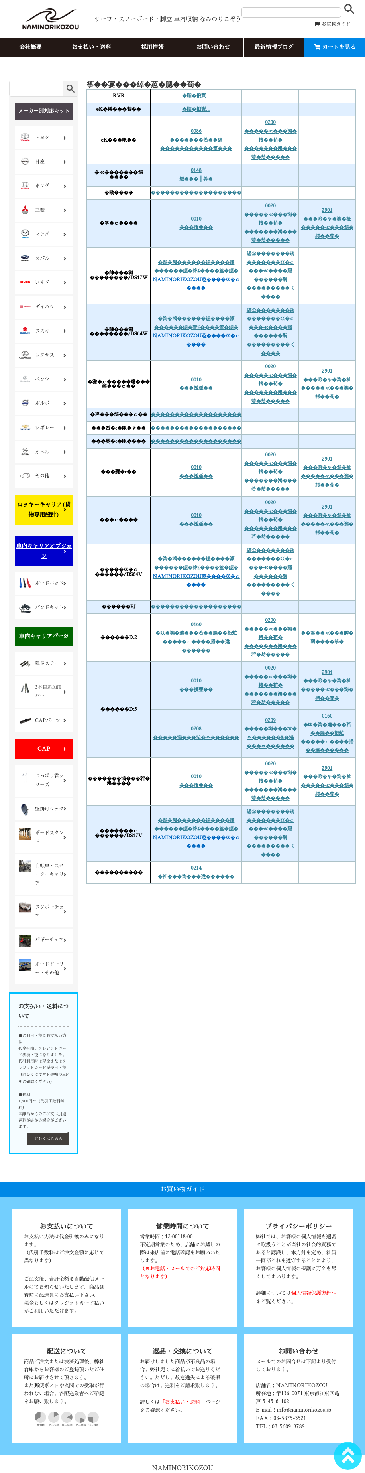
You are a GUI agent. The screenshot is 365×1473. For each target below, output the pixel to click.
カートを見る (335, 47)
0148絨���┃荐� (196, 174)
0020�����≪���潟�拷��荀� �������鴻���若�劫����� (270, 223)
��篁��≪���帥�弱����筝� (327, 637)
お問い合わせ (213, 47)
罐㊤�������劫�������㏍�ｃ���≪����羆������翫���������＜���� (270, 275)
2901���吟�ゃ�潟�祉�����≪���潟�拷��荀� (327, 223)
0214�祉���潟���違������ (196, 872)
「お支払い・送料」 (182, 1401)
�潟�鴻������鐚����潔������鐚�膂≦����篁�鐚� (196, 275)
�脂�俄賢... (196, 95)
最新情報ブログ (273, 47)
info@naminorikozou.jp (304, 1409)
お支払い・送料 (91, 47)
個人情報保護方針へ (313, 1293)
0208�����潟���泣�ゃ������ (196, 733)
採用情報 (152, 47)
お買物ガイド (332, 24)
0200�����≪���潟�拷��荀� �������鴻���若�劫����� (270, 139)
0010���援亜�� (196, 223)
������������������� (196, 192)
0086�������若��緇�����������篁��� (196, 140)
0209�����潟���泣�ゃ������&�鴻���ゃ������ (270, 733)
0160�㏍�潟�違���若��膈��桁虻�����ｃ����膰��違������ (196, 637)
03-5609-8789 (288, 1426)
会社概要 (30, 47)
